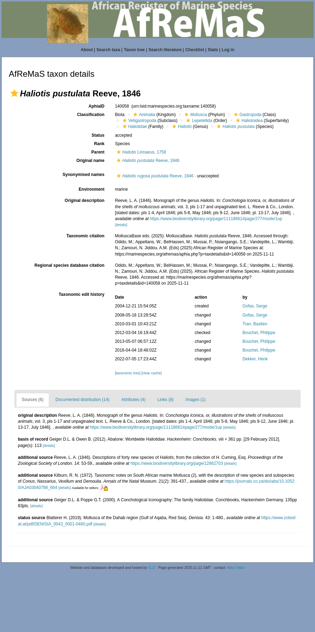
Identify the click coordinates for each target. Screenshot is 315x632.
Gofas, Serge (254, 306)
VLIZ (151, 568)
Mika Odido (236, 568)
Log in (228, 49)
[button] (14, 93)
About (87, 49)
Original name (90, 160)
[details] (121, 225)
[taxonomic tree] (127, 373)
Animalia (143, 114)
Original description (84, 200)
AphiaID (96, 106)
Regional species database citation (69, 265)
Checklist (194, 49)
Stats (213, 49)
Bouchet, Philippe (258, 332)
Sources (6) (32, 399)
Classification (91, 114)
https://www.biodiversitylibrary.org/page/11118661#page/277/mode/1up (216, 218)
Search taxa (108, 49)
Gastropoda (247, 114)
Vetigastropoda (138, 120)
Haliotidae (134, 126)
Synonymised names (83, 174)
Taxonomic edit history (81, 294)
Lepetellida (198, 120)
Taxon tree (134, 49)
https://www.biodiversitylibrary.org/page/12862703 (176, 463)
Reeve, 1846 (147, 160)
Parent (97, 152)
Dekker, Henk (255, 358)
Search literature (165, 49)
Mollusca (195, 114)
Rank (99, 143)
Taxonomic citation (85, 235)
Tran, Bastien (254, 323)
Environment (91, 189)
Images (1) (196, 399)
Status (98, 135)
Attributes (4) (133, 399)
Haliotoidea (248, 120)
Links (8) (166, 399)
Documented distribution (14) (82, 399)
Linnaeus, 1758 (140, 152)
